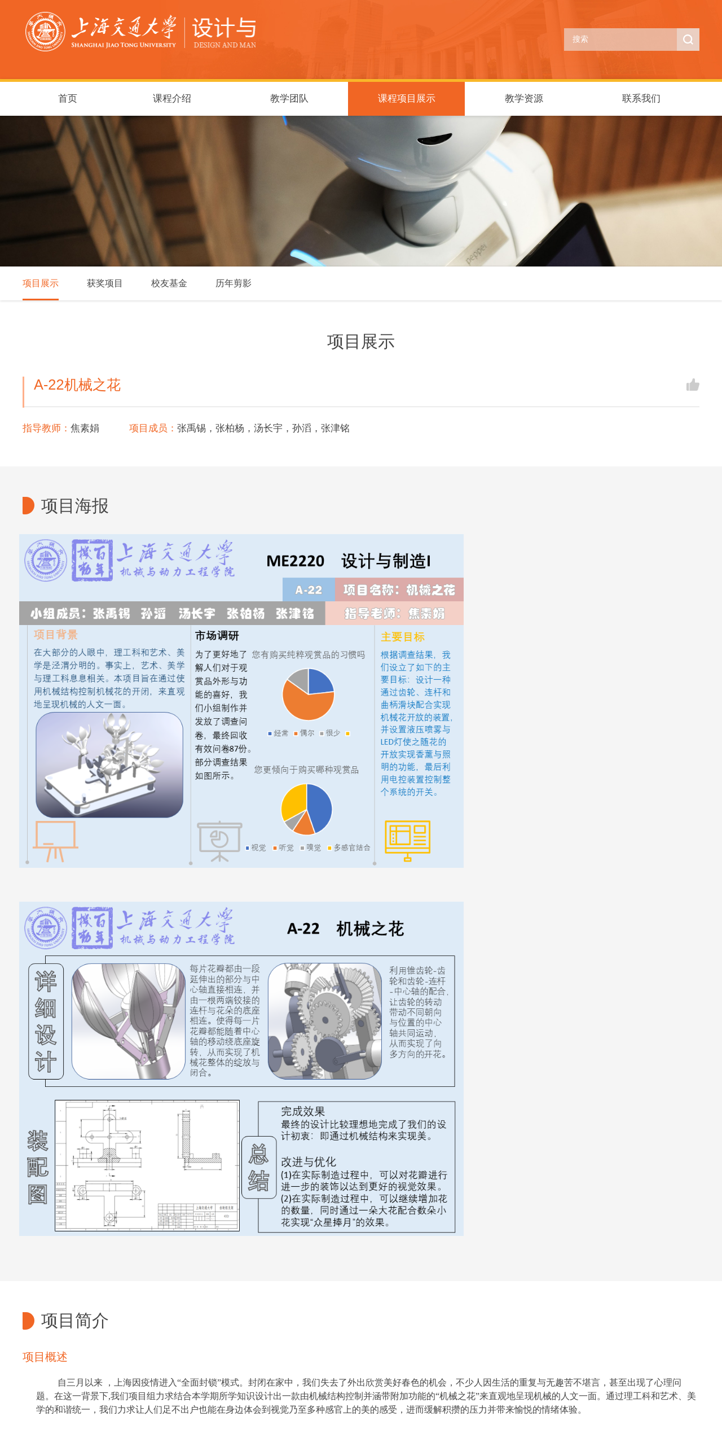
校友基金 (169, 283)
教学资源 (524, 98)
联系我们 (641, 98)
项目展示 (41, 283)
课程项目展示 (406, 98)
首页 (67, 98)
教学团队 (289, 98)
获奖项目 (105, 283)
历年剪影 (233, 283)
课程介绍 (172, 98)
